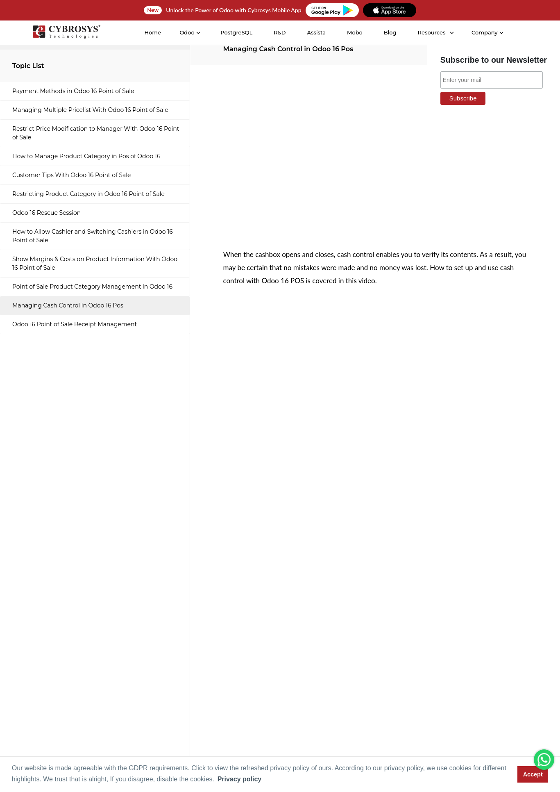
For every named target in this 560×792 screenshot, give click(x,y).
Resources (431, 32)
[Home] (66, 33)
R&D (280, 32)
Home (152, 32)
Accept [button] (533, 774)
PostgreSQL (236, 32)
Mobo (354, 32)
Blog (389, 32)
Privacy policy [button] (240, 779)
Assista (316, 32)
